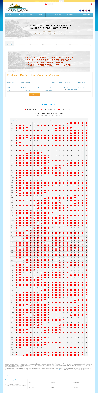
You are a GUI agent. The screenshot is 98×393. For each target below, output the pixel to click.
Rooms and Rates (55, 379)
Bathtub (23, 88)
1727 (12, 270)
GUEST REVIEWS (85, 15)
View (33, 44)
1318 (12, 200)
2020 (12, 307)
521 (12, 143)
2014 (12, 302)
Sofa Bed (28, 90)
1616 (12, 252)
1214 (12, 188)
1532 (12, 235)
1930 (12, 295)
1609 (12, 247)
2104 (12, 322)
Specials (53, 382)
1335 (12, 203)
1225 (12, 190)
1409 (12, 208)
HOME (9, 15)
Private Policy (15, 385)
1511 (12, 223)
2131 (12, 345)
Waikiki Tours (54, 385)
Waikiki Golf (53, 387)
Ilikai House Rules (57, 369)
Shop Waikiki (76, 382)
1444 (12, 220)
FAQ (49, 15)
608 (12, 148)
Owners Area (76, 387)
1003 (12, 175)
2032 (12, 315)
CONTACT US (59, 15)
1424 (12, 213)
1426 (12, 215)
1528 (12, 230)
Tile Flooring (48, 90)
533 (12, 145)
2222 (12, 350)
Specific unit (81, 82)
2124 (12, 337)
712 (12, 160)
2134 (12, 347)
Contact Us (31, 385)
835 (12, 173)
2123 (12, 335)
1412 (12, 210)
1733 (12, 272)
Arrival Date (10, 82)
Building (20, 44)
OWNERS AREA (71, 15)
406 (12, 133)
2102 (12, 320)
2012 (12, 300)
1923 (12, 287)
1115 (12, 180)
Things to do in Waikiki (9, 375)
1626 (12, 255)
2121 (12, 332)
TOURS (41, 15)
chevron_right (86, 120)
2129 (12, 340)
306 (12, 123)
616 (12, 150)
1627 (12, 257)
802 (12, 165)
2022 (12, 310)
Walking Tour (32, 387)
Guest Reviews (32, 379)
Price (86, 44)
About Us (75, 385)
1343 (12, 205)
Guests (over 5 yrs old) (56, 82)
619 (12, 153)
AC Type (9, 88)
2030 (12, 312)
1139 (12, 183)
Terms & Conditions (22, 385)
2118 (12, 330)
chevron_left (16, 120)
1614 (12, 250)
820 (12, 168)
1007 (12, 178)
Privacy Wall (10, 90)
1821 (12, 280)
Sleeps (73, 44)
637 (12, 158)
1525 (12, 227)
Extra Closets (67, 88)
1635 (12, 260)
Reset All (9, 44)
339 (12, 130)
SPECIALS (31, 15)
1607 (12, 245)
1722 (12, 267)
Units (12, 120)
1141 (12, 185)
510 (12, 138)
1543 (12, 240)
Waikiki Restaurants (77, 379)
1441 (12, 218)
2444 (12, 352)
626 (12, 155)
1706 (12, 265)
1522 (12, 225)
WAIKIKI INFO (20, 15)
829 (12, 170)
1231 (12, 193)
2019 (12, 305)
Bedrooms (60, 44)
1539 (12, 237)
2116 (12, 327)
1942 (12, 297)
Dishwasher (53, 88)
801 (12, 163)
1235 (12, 195)
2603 (12, 355)
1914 (12, 285)
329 (12, 128)
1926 (12, 292)
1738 (12, 277)
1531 (12, 232)
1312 (12, 198)
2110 (12, 325)
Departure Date (26, 82)
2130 (12, 342)
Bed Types (39, 88)
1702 (12, 262)
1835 (12, 282)
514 (12, 140)
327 (12, 125)
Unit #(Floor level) (47, 44)
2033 (12, 317)
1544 (12, 242)
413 (12, 135)
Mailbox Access (82, 88)
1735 (12, 275)
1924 (12, 290)
